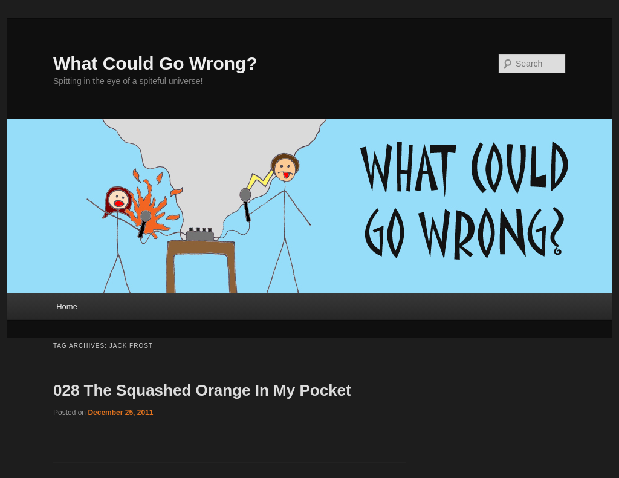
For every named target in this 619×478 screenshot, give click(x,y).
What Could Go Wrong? (155, 63)
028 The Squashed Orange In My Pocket (202, 390)
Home (66, 306)
